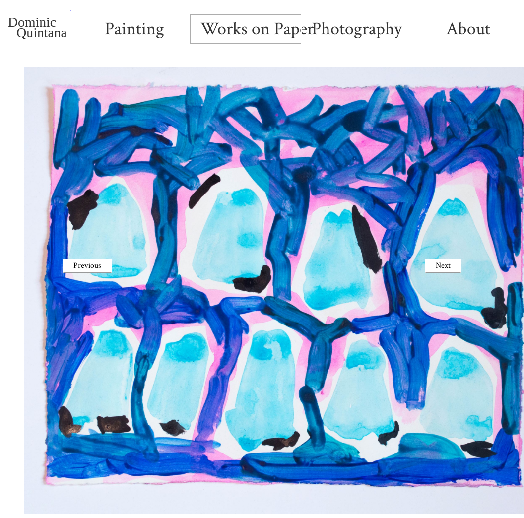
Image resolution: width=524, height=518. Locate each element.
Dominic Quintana (39, 28)
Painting (134, 29)
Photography (357, 29)
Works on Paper (257, 29)
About (468, 29)
